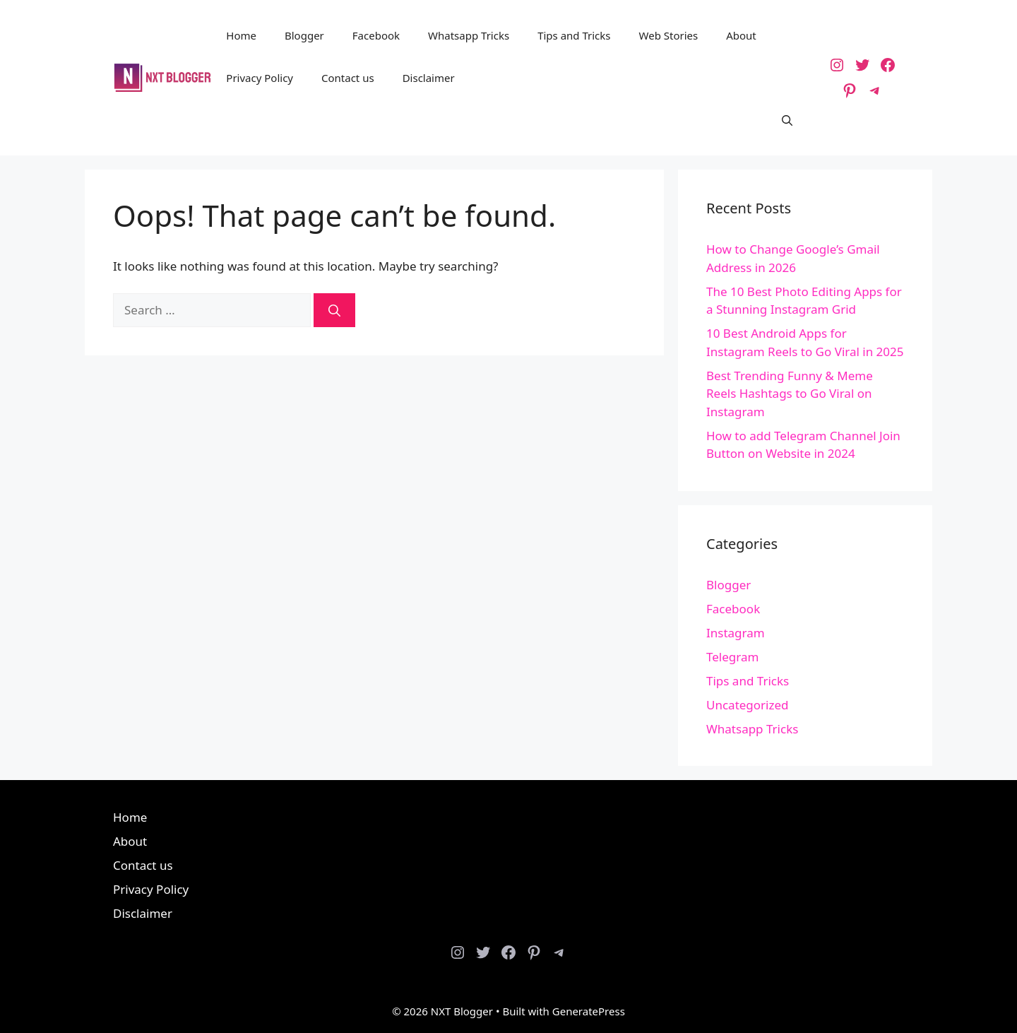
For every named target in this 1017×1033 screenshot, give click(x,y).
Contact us (347, 78)
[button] (787, 120)
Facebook (376, 35)
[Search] (334, 310)
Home (241, 35)
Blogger (304, 35)
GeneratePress (588, 1011)
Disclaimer (429, 78)
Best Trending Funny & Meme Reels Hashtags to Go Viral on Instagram (789, 393)
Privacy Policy (259, 78)
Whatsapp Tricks (468, 35)
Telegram (732, 657)
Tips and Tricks (573, 35)
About (741, 35)
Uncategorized (747, 705)
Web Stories (668, 35)
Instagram (735, 633)
